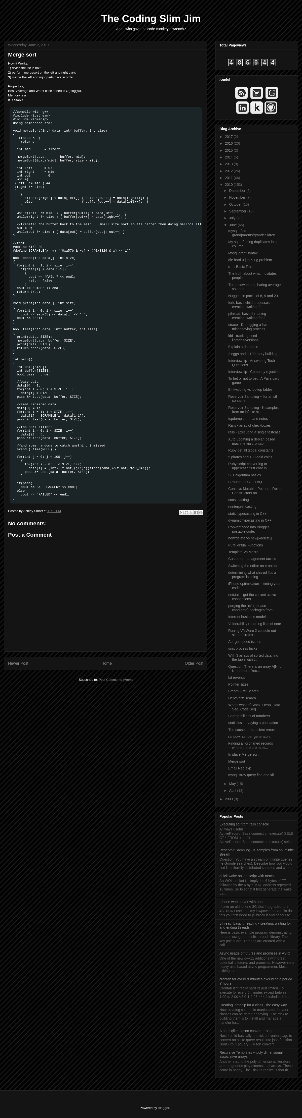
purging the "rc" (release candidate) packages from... (252, 608)
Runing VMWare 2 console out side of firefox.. (252, 633)
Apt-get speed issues (244, 642)
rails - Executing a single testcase (254, 432)
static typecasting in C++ (247, 514)
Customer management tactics (252, 559)
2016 (229, 143)
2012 (229, 171)
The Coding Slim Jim (151, 18)
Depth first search (242, 698)
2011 (229, 178)
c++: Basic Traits (241, 267)
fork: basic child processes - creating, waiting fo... (250, 305)
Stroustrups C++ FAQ (245, 482)
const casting (238, 500)
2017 (229, 137)
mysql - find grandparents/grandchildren (251, 233)
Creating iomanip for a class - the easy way (253, 1005)
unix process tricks (242, 648)
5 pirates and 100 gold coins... (251, 457)
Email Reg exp (239, 768)
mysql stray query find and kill (251, 775)
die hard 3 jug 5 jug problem (250, 260)
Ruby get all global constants (250, 450)
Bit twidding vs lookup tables (250, 389)
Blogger (163, 1108)
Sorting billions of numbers (249, 716)
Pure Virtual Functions (245, 545)
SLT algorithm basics (244, 475)
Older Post (194, 663)
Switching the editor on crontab (252, 566)
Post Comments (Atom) (116, 680)
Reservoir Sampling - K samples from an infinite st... (253, 410)
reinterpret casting (242, 507)
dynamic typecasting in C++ (250, 520)
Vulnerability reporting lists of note (254, 624)
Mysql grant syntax (243, 253)
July (232, 218)
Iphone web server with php (240, 902)
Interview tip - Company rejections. (255, 372)
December (237, 191)
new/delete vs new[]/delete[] (250, 538)
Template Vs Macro (243, 552)
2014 (229, 157)
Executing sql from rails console (244, 824)
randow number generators (249, 737)
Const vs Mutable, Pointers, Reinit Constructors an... (254, 491)
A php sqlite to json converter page (246, 1031)
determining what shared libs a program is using (252, 575)
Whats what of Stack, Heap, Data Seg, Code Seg (254, 707)
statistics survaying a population (253, 723)
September (238, 211)
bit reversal (236, 678)
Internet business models (248, 617)
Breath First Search (243, 691)
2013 (229, 164)
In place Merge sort (243, 754)
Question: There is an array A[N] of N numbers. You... (255, 668)
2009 (229, 799)
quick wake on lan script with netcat (247, 876)
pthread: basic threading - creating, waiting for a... (248, 316)
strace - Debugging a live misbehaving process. (247, 327)
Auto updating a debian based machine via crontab (251, 441)
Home (106, 663)
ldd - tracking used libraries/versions (243, 338)
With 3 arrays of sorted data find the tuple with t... (253, 657)
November (237, 197)
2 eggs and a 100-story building (252, 354)
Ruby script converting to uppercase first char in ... (249, 466)
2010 (229, 185)
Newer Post (18, 663)
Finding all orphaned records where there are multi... (250, 745)
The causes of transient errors (251, 730)
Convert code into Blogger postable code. (248, 529)
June (233, 225)
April (233, 791)
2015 (229, 150)
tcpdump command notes (248, 419)
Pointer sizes (238, 684)
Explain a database (243, 347)
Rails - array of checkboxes (249, 425)
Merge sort (22, 54)
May (233, 784)
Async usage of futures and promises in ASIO (254, 953)
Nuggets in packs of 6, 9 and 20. (253, 296)
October (236, 204)
